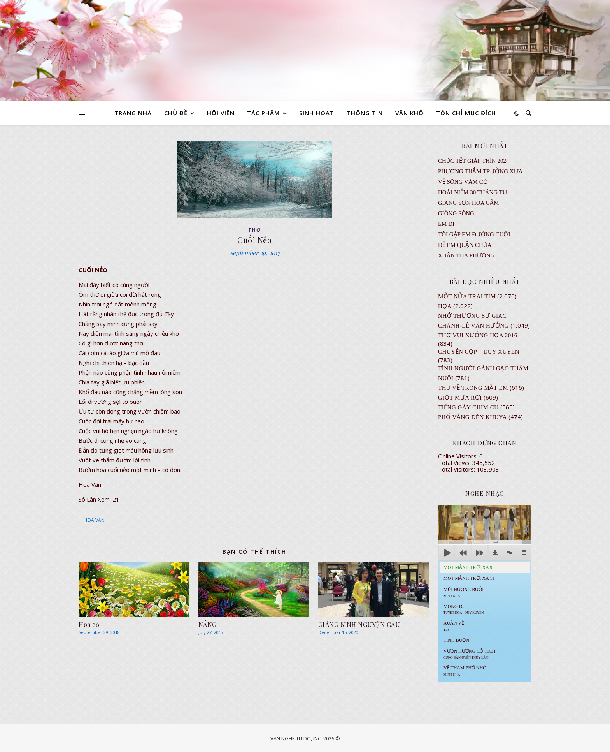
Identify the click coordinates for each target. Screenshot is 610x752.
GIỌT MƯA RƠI (460, 397)
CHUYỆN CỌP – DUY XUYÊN (478, 352)
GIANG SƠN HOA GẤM (468, 203)
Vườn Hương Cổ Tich (469, 653)
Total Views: (455, 463)
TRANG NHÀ (133, 113)
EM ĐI (446, 224)
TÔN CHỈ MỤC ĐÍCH (466, 113)
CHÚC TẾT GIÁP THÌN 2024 (473, 161)
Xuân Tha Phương (466, 255)
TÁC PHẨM (263, 113)
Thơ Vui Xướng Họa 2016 (477, 335)
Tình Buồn (456, 640)
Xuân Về (453, 625)
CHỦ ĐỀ (176, 113)
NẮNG (207, 624)
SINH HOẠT (316, 113)
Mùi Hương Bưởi (463, 592)
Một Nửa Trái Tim (467, 296)
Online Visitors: (458, 456)
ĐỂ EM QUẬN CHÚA (465, 245)
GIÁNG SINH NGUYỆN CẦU (359, 624)
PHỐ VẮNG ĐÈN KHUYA (472, 417)
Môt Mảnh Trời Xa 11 (468, 578)
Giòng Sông (456, 213)
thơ (254, 230)
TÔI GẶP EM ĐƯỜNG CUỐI (474, 234)
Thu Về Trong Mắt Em (473, 388)
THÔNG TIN (365, 113)
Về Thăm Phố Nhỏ (464, 670)
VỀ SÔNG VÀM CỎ (463, 182)
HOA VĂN (94, 520)
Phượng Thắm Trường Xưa (480, 171)
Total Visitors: (457, 469)
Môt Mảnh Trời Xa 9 (467, 567)
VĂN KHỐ (409, 113)
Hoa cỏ (89, 624)
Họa (445, 306)
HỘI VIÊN (221, 113)
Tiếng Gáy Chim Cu (468, 407)
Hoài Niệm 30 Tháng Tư (472, 192)
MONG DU (463, 609)
